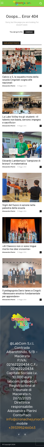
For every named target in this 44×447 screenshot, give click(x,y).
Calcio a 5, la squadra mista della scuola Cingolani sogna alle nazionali (20, 79)
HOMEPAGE (29, 32)
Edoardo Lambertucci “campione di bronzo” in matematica (21, 162)
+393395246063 (22, 428)
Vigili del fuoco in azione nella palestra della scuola (18, 206)
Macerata (5, 113)
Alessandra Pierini (8, 86)
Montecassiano (7, 73)
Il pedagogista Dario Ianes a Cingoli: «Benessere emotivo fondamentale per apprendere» (21, 293)
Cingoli (5, 286)
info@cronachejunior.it (25, 419)
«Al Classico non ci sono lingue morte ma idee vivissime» (19, 247)
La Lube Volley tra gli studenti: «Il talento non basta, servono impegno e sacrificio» (21, 119)
